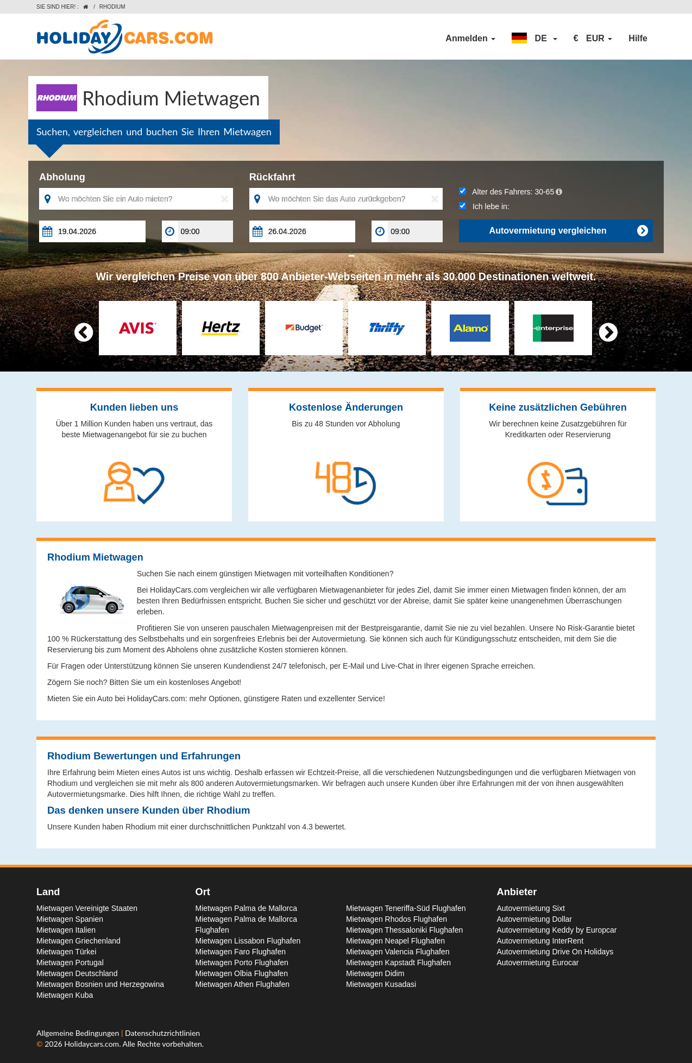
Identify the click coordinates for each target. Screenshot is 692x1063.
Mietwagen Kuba (64, 995)
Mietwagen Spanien (69, 919)
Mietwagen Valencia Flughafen (397, 951)
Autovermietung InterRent (540, 940)
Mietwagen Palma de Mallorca (247, 908)
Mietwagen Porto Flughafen (242, 962)
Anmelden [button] (470, 38)
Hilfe (637, 38)
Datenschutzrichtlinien (162, 1032)
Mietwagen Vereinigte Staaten (86, 908)
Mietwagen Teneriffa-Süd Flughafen (406, 908)
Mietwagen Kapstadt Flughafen (398, 962)
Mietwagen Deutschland (76, 973)
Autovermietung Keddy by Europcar (557, 930)
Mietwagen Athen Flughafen (243, 984)
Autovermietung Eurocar (538, 962)
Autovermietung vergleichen (568, 230)
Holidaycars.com (91, 1043)
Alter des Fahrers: (510, 191)
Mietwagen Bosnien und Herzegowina (100, 984)
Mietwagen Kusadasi (381, 984)
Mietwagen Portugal (70, 962)
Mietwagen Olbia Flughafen (242, 973)
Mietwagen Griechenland (78, 940)
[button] (534, 38)
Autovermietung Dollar (535, 919)
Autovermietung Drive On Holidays (555, 951)
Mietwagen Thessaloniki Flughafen (404, 930)
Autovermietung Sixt (531, 908)
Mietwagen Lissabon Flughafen (248, 940)
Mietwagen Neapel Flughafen (395, 940)
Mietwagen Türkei (66, 951)
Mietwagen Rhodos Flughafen (396, 919)
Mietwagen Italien (66, 930)
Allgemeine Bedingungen (78, 1032)
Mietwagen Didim (375, 973)
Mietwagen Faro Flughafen (241, 951)
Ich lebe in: (484, 206)
